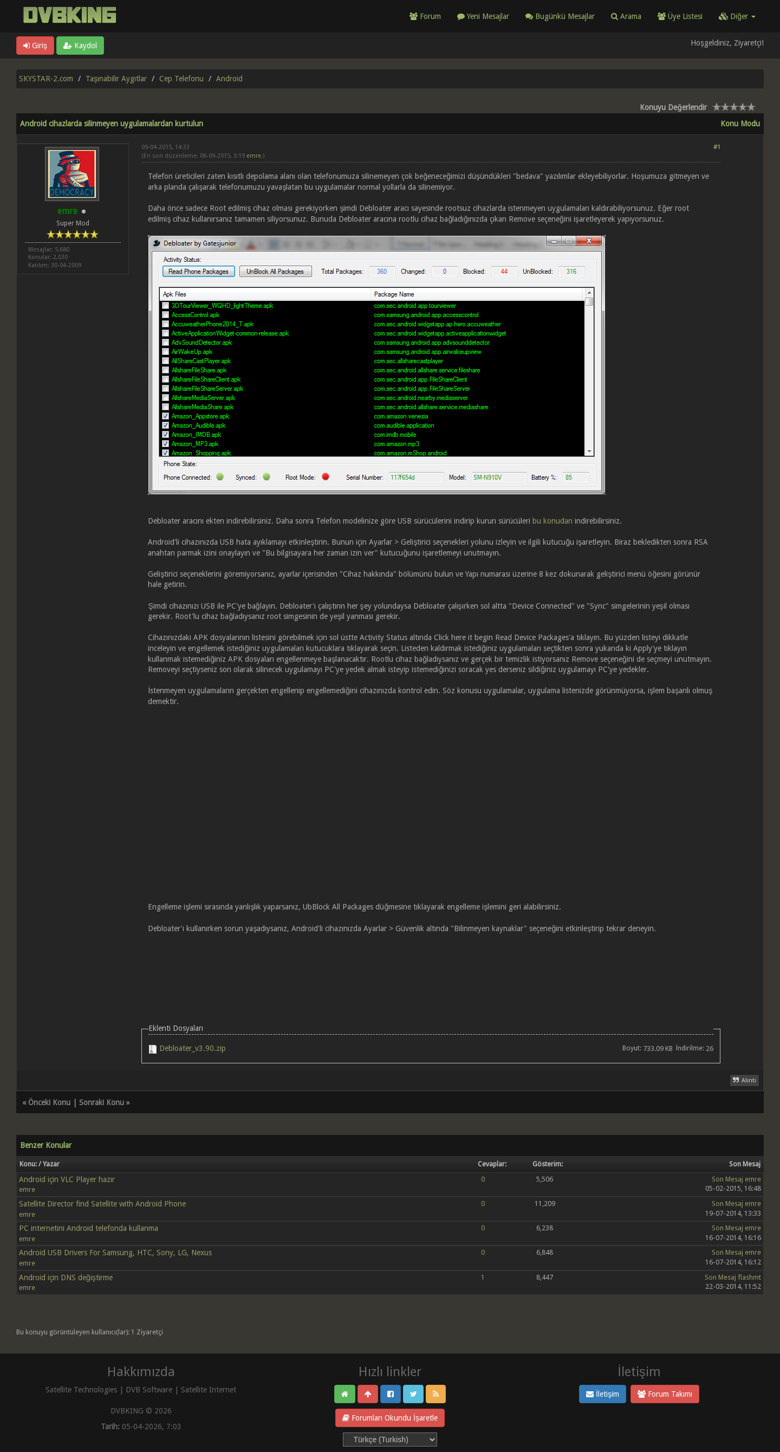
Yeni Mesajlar (483, 16)
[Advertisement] (431, 965)
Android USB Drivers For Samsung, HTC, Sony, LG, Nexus (115, 1252)
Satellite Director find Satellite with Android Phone (102, 1203)
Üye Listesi (680, 16)
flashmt (749, 1277)
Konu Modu (740, 123)
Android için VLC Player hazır (67, 1179)
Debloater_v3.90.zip (192, 1048)
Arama (626, 16)
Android (229, 78)
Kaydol (80, 45)
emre (253, 155)
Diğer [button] (737, 16)
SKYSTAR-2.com (46, 78)
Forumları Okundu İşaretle (390, 1418)
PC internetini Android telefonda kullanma (88, 1228)
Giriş (35, 45)
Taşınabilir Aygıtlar (116, 78)
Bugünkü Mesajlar (560, 16)
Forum (425, 16)
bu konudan (552, 521)
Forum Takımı (665, 1394)
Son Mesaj (727, 1179)
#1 (716, 147)
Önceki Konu (49, 1102)
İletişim (602, 1394)
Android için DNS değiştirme (66, 1277)
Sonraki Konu (101, 1102)
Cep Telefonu (181, 78)
